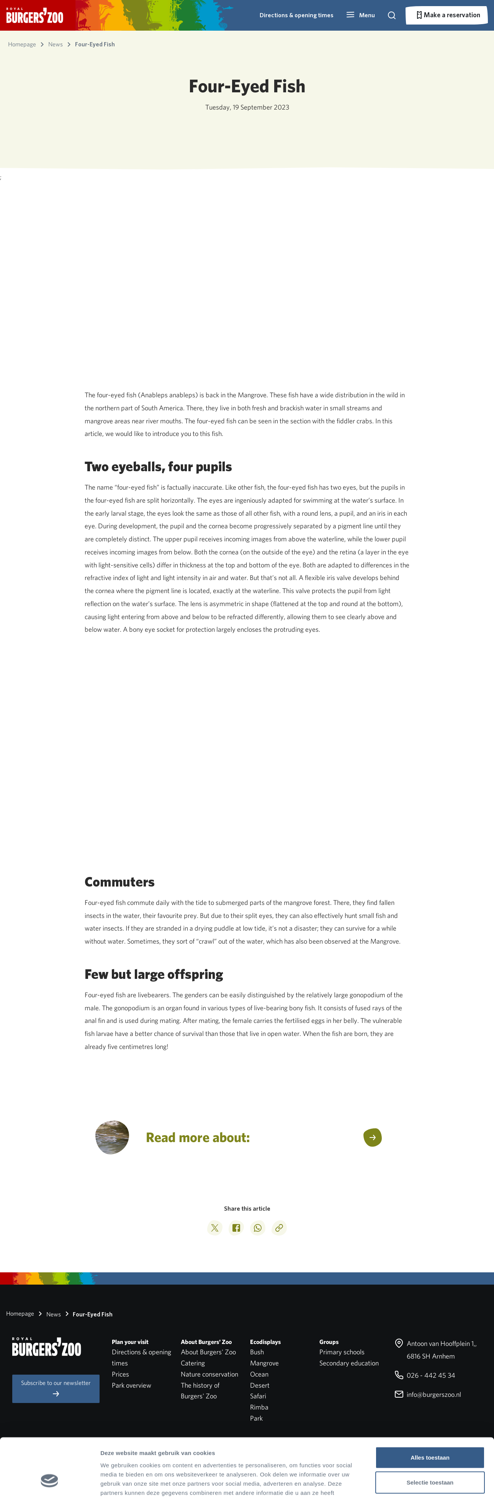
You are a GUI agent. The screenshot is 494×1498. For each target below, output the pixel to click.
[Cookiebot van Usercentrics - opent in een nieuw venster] (49, 1483)
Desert (260, 1385)
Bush (257, 1351)
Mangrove (264, 1363)
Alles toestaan (430, 1407)
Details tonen (414, 1483)
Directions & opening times (297, 15)
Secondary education (349, 1363)
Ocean (259, 1374)
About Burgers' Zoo (208, 1351)
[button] (360, 15)
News (48, 1313)
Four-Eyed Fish (87, 1313)
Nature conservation (209, 1374)
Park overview (131, 1385)
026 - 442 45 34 (424, 1375)
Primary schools (342, 1351)
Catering (193, 1363)
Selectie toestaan (430, 1432)
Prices (120, 1374)
